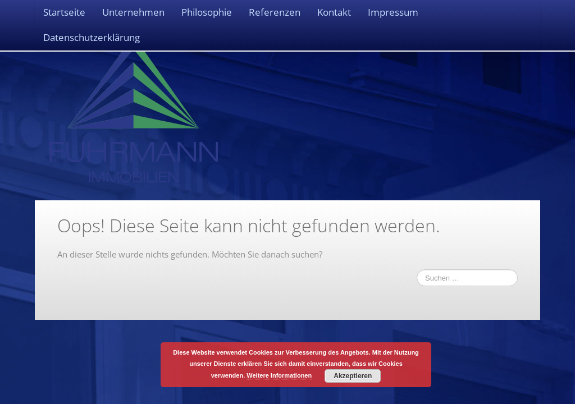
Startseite (64, 12)
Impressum (393, 12)
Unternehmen (133, 12)
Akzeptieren (353, 376)
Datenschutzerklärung (91, 37)
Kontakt (334, 12)
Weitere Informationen (279, 375)
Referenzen (274, 12)
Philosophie (206, 12)
